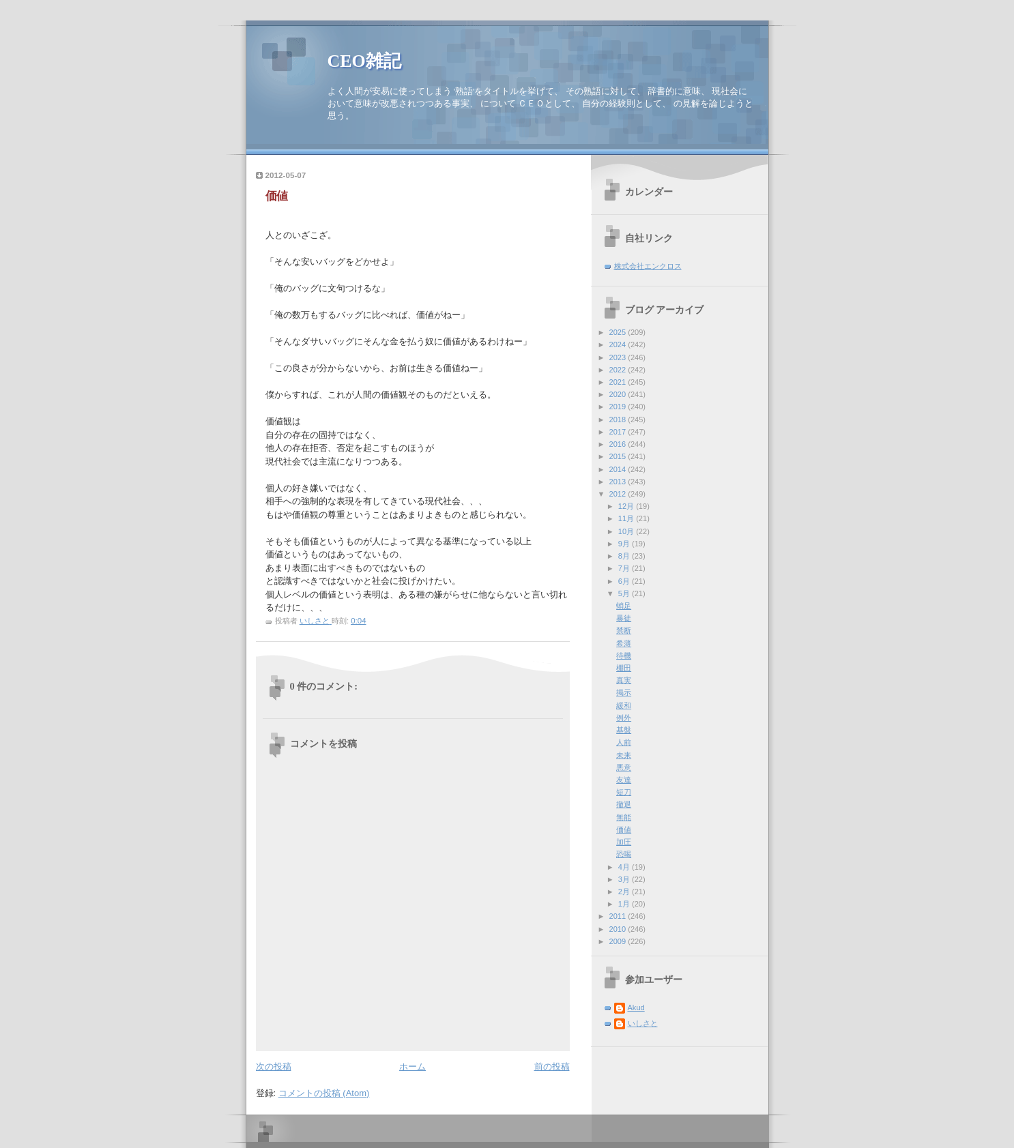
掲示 (623, 692)
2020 (618, 394)
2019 (618, 406)
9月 (625, 544)
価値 (623, 829)
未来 (623, 755)
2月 (625, 891)
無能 (623, 817)
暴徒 (623, 618)
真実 (623, 680)
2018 (618, 419)
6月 (625, 581)
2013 (618, 481)
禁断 (623, 630)
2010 (618, 929)
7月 (625, 568)
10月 (627, 531)
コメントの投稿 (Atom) (324, 1093)
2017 (618, 432)
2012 (618, 494)
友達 (623, 780)
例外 (623, 717)
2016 (618, 444)
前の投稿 (552, 1066)
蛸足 (623, 606)
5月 (625, 593)
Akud (636, 1007)
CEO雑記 (364, 61)
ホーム (412, 1066)
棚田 (623, 668)
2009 (618, 941)
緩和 (623, 705)
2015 (618, 456)
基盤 (623, 730)
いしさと (643, 1023)
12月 (627, 506)
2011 (618, 916)
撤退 (623, 804)
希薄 (623, 643)
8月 (625, 556)
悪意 (623, 767)
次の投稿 (273, 1066)
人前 (623, 742)
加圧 (623, 842)
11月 (627, 518)
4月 (625, 867)
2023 (618, 357)
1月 (625, 904)
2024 (618, 344)
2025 (618, 332)
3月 (625, 879)
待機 (623, 655)
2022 (618, 370)
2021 (618, 382)
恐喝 (623, 854)
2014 (618, 469)
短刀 (623, 792)
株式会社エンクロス (648, 266)
